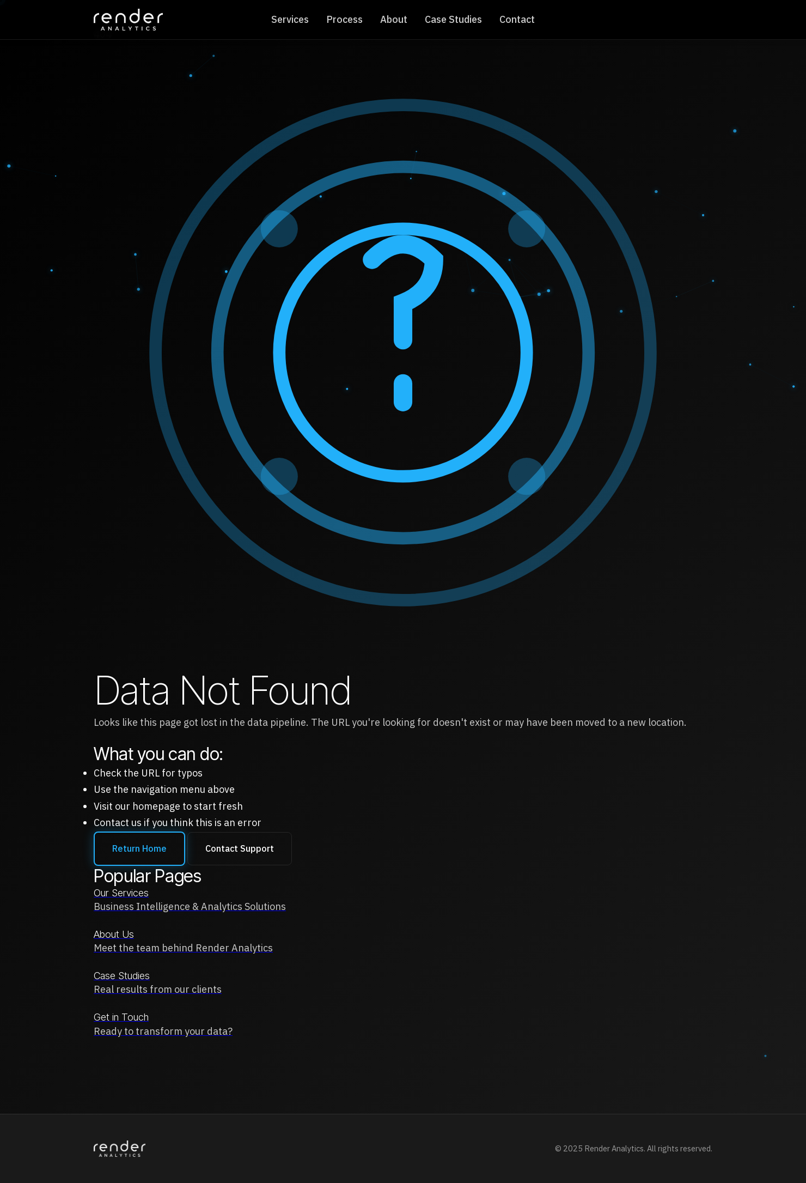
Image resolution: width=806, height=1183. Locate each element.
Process (344, 19)
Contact (517, 19)
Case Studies (453, 19)
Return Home (139, 848)
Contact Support (239, 848)
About (393, 19)
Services (290, 19)
